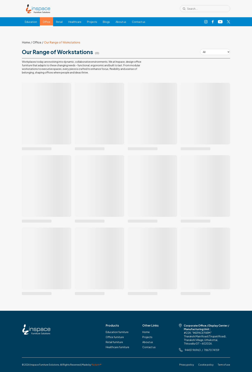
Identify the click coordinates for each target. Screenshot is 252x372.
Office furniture (115, 337)
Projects (92, 21)
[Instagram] (205, 22)
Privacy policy (186, 364)
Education (31, 21)
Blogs (106, 21)
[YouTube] (220, 22)
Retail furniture (114, 342)
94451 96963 (193, 350)
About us (121, 21)
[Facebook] (213, 22)
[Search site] (206, 8)
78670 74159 (211, 350)
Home (26, 42)
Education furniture (117, 332)
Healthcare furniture (117, 347)
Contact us (138, 21)
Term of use (224, 364)
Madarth (96, 364)
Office (46, 21)
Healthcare (74, 21)
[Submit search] (184, 8)
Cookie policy (205, 364)
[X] (228, 22)
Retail (59, 21)
